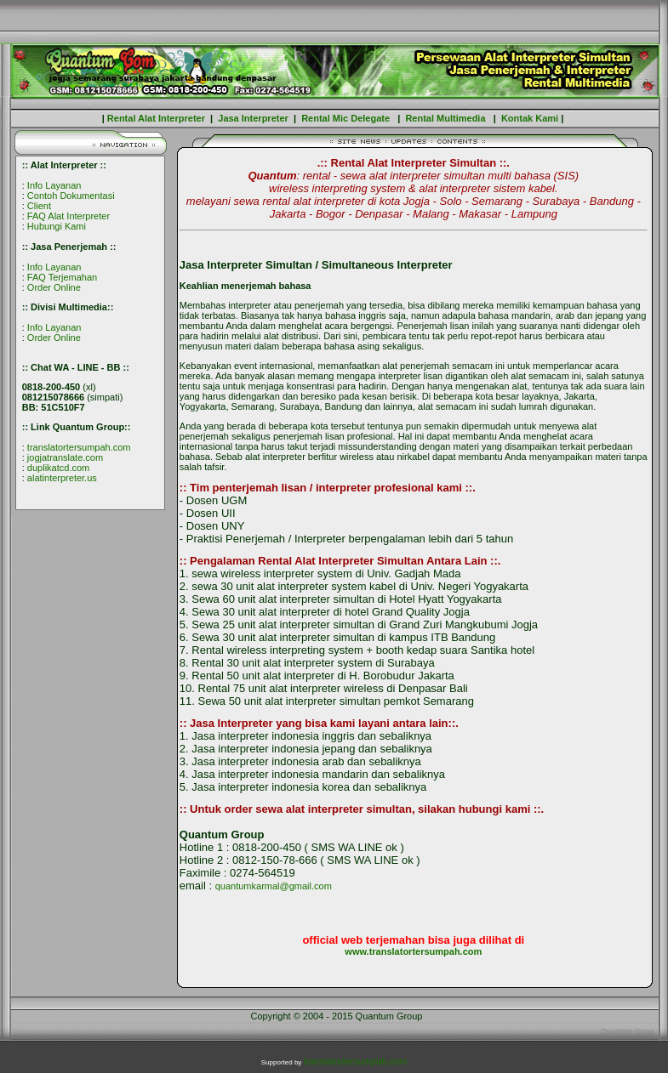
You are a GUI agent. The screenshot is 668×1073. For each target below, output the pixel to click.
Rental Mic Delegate (346, 118)
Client (39, 206)
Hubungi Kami (56, 226)
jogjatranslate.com (65, 457)
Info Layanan (54, 185)
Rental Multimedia (445, 118)
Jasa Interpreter (253, 118)
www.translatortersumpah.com (413, 951)
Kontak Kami (529, 118)
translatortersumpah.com (79, 447)
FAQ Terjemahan (62, 277)
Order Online (54, 287)
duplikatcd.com (58, 468)
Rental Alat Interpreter (155, 118)
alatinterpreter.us (62, 478)
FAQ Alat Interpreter (68, 216)
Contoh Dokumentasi (71, 195)
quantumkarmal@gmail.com (273, 886)
